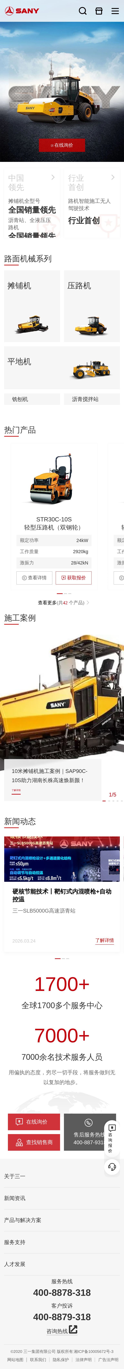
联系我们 (38, 1360)
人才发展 (14, 1264)
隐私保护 (61, 1360)
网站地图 (15, 1360)
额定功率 (29, 630)
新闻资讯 (14, 1198)
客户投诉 (62, 1306)
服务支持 (14, 1242)
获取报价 (73, 668)
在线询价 (62, 152)
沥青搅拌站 (85, 476)
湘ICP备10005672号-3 (94, 1351)
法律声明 (84, 1360)
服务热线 (62, 1281)
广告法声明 (108, 1360)
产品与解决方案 (22, 1220)
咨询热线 (61, 1330)
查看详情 (34, 668)
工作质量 (29, 642)
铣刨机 (20, 476)
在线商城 (99, 11)
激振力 (27, 653)
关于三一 (14, 1176)
